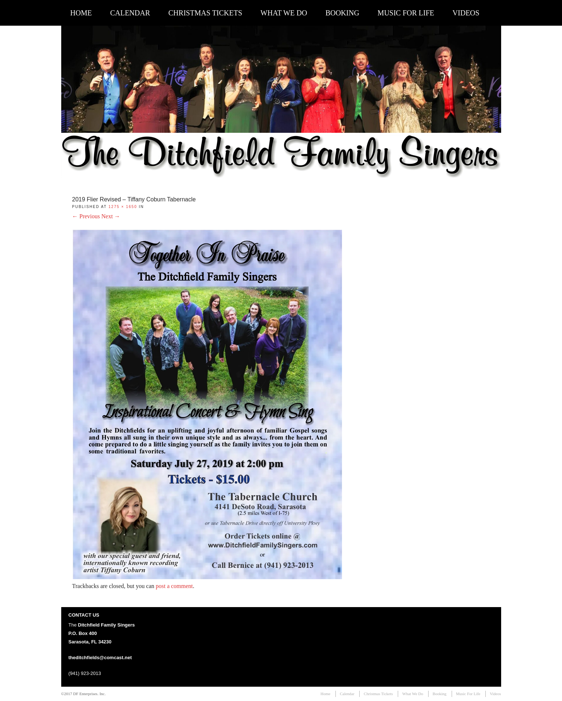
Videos (465, 13)
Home (81, 13)
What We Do (284, 13)
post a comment (174, 586)
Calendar (130, 13)
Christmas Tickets (205, 13)
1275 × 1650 (123, 207)
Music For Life (406, 13)
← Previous (86, 216)
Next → (111, 216)
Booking (342, 13)
